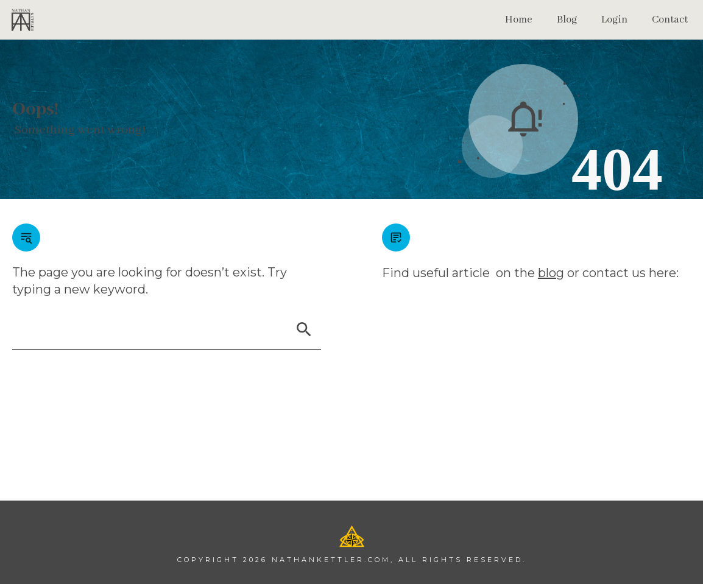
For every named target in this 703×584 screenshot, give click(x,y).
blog (551, 273)
